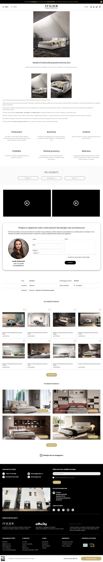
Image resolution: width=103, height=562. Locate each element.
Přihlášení (5, 542)
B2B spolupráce (6, 546)
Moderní (32, 281)
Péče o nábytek (66, 546)
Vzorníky (24, 542)
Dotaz (66, 239)
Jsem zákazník (6, 548)
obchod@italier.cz (18, 265)
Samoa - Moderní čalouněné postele (41, 290)
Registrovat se (6, 544)
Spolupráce (45, 544)
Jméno (35, 239)
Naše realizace (46, 546)
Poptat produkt (91, 558)
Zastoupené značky (67, 542)
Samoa (31, 286)
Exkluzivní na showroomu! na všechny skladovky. (46, 2)
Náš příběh (45, 542)
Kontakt (86, 6)
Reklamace (25, 548)
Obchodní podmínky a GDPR (30, 550)
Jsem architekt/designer (9, 550)
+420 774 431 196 (18, 264)
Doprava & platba (27, 544)
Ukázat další (51, 375)
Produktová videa (67, 544)
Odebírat (56, 482)
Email (34, 245)
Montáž (24, 546)
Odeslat (70, 262)
